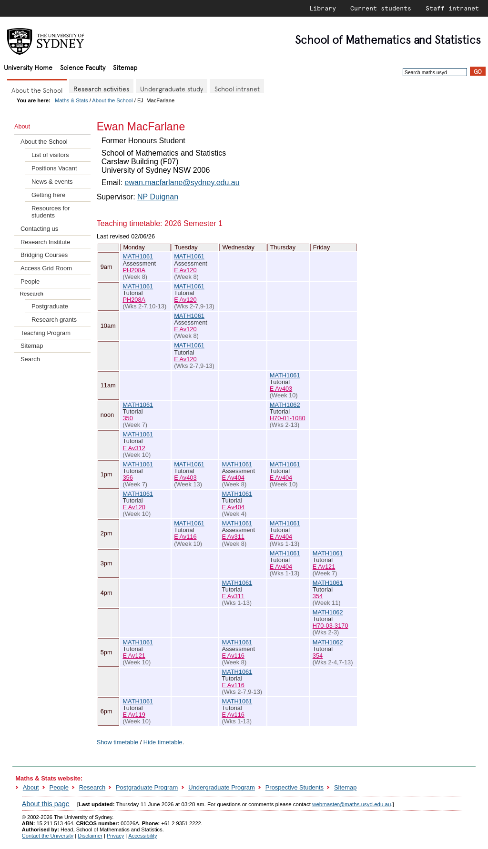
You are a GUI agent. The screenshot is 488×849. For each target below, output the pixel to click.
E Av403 (281, 388)
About (31, 787)
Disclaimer (90, 836)
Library (322, 8)
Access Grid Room (46, 268)
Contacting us (39, 228)
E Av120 (185, 270)
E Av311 (233, 536)
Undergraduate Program (221, 787)
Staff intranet (452, 8)
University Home (28, 66)
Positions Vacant (54, 168)
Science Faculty (82, 66)
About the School (112, 100)
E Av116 (185, 536)
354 (318, 596)
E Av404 (233, 477)
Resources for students (50, 212)
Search (30, 359)
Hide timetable (163, 742)
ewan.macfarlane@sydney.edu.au (182, 182)
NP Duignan (157, 197)
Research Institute (45, 242)
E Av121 (324, 566)
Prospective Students (294, 787)
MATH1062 (285, 404)
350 (127, 418)
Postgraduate (49, 306)
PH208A (133, 270)
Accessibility (142, 836)
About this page (46, 804)
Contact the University (47, 836)
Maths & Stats (71, 100)
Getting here (48, 194)
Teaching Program (45, 332)
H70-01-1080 (287, 418)
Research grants (54, 319)
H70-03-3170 (330, 625)
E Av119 (133, 714)
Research (92, 787)
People (30, 281)
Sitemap (125, 66)
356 (127, 477)
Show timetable (118, 742)
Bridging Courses (44, 254)
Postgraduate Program (147, 787)
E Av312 (133, 448)
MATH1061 (137, 256)
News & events (51, 181)
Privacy (115, 836)
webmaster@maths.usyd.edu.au (351, 804)
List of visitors (50, 154)
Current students (380, 8)
